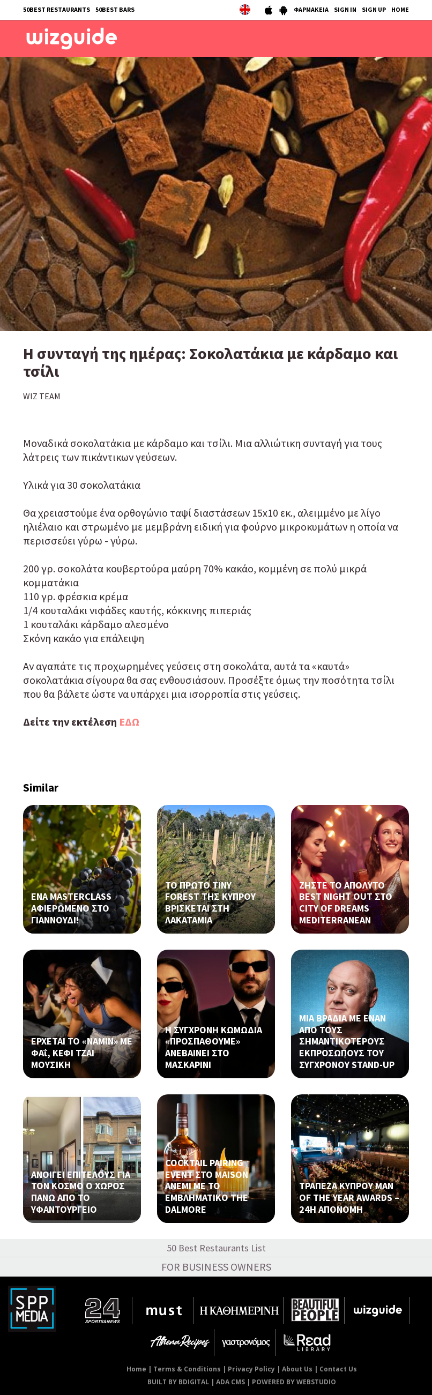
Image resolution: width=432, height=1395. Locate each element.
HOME (400, 9)
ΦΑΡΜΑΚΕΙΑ (311, 9)
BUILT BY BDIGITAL (178, 1381)
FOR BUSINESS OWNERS (216, 1266)
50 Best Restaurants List (216, 1248)
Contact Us (338, 1369)
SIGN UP (374, 9)
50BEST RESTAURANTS (56, 9)
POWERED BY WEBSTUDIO (294, 1381)
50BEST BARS (115, 9)
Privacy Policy (251, 1369)
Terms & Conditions (187, 1369)
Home (136, 1369)
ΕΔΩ (129, 721)
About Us (297, 1369)
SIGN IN (345, 9)
